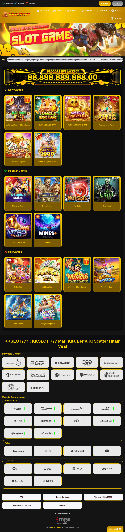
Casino (72, 10)
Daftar (105, 3)
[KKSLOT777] (16, 14)
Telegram (19, 3)
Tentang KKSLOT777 (103, 497)
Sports (86, 10)
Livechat (30, 3)
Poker (116, 18)
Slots (58, 10)
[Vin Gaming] (62, 520)
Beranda (43, 10)
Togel (116, 10)
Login (117, 3)
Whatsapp (7, 3)
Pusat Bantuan (62, 497)
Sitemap (62, 505)
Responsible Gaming (22, 505)
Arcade (101, 10)
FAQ (22, 497)
